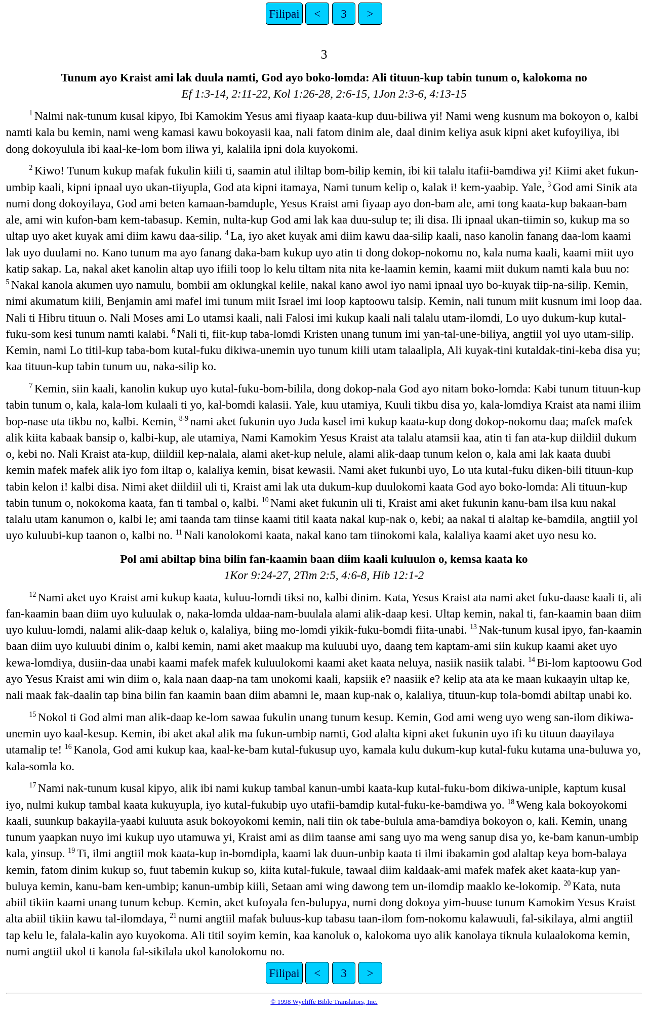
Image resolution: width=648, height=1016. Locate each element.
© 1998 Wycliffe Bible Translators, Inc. (323, 1001)
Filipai (284, 13)
